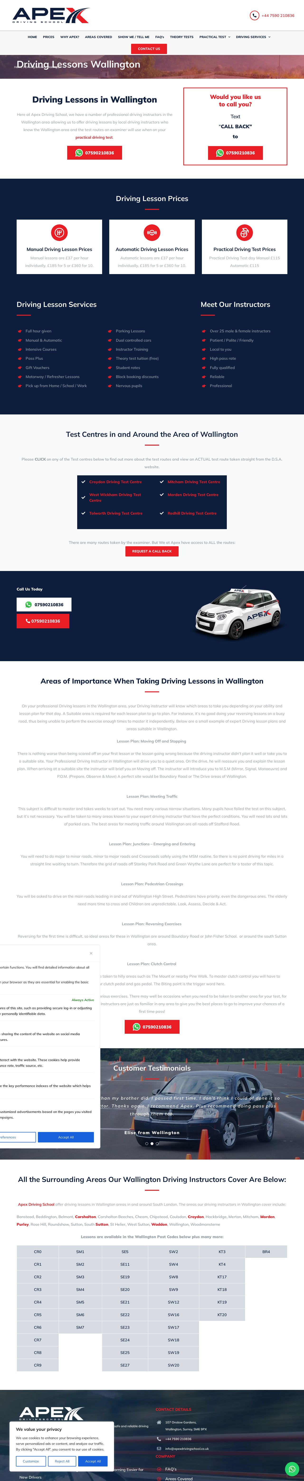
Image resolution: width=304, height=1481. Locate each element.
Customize (31, 1461)
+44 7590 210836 (272, 15)
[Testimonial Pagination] (146, 1135)
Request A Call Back (152, 551)
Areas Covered (179, 1470)
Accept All (93, 1461)
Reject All (62, 1461)
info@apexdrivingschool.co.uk (187, 1440)
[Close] (91, 953)
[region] (62, 1446)
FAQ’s (170, 1460)
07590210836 (43, 621)
